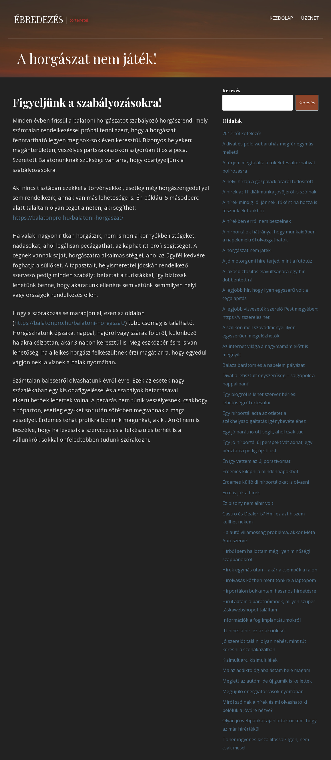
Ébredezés (38, 19)
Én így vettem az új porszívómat (256, 461)
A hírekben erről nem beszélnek (256, 221)
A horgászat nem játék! (247, 250)
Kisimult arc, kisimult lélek (250, 660)
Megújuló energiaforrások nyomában (263, 691)
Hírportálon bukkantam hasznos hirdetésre (269, 591)
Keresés (231, 90)
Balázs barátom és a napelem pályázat (263, 365)
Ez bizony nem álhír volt (247, 503)
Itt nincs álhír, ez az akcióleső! (254, 630)
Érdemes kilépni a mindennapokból (260, 471)
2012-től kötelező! (241, 133)
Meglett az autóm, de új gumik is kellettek (267, 681)
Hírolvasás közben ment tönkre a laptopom (269, 580)
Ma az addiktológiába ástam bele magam (266, 670)
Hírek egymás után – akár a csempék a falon (269, 570)
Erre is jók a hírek (241, 492)
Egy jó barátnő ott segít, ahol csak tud (263, 432)
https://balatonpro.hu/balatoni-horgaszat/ (68, 217)
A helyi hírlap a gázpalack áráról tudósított (267, 181)
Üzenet (310, 18)
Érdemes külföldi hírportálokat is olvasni (265, 482)
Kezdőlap (281, 18)
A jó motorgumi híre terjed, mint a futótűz (267, 261)
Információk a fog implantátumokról (261, 620)
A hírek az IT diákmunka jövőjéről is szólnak (269, 192)
